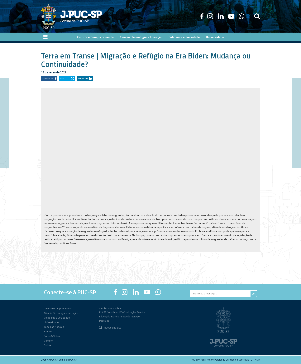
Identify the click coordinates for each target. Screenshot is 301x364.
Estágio (135, 316)
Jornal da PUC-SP (81, 16)
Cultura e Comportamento (58, 308)
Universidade (51, 322)
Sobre (47, 345)
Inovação (125, 316)
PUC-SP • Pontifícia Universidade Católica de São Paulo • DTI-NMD (225, 359)
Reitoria (115, 316)
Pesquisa (104, 321)
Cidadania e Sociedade (57, 317)
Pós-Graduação (127, 312)
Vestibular (113, 312)
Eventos (141, 312)
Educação (104, 316)
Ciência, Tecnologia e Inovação (61, 313)
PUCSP (102, 312)
